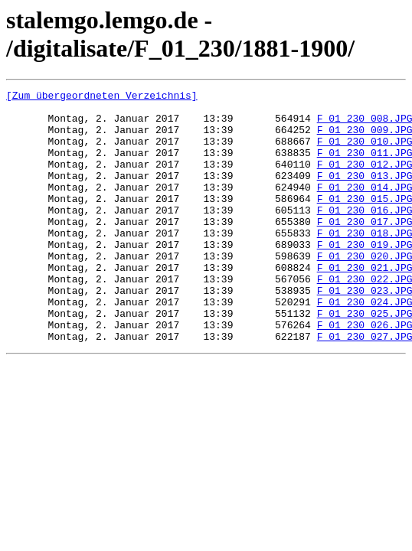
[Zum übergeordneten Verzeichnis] (102, 97)
